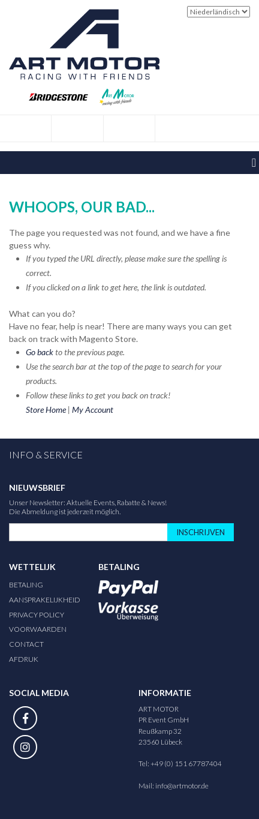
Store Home (46, 409)
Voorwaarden (38, 629)
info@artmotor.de (182, 785)
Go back (39, 352)
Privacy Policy (36, 614)
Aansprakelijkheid (44, 599)
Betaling (26, 584)
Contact (26, 644)
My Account (92, 409)
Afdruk (23, 659)
